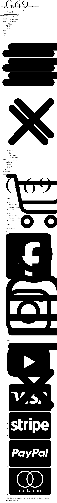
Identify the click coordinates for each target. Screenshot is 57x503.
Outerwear (11, 426)
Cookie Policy (30, 498)
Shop (10, 14)
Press (10, 433)
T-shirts (14, 17)
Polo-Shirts (12, 428)
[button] (28, 96)
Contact (11, 435)
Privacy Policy (39, 498)
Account (12, 438)
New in (11, 12)
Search (2, 15)
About (10, 430)
